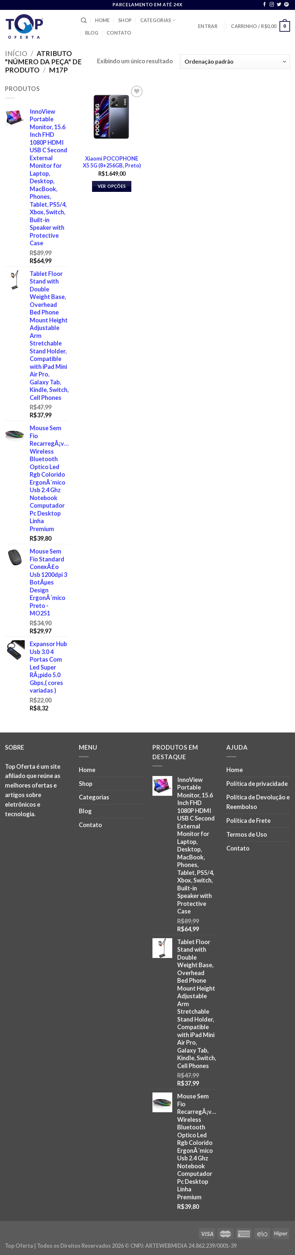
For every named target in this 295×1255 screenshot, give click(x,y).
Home (102, 20)
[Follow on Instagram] (272, 4)
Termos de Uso (246, 834)
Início (16, 53)
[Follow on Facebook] (264, 4)
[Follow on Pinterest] (286, 4)
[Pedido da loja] (235, 61)
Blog (91, 33)
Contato (119, 33)
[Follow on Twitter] (279, 4)
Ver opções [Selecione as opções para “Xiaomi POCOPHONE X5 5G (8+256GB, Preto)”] (112, 186)
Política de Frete (248, 820)
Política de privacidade (257, 783)
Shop (125, 20)
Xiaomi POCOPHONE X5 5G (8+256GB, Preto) (112, 161)
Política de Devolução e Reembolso (258, 801)
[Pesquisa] (83, 20)
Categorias (158, 20)
